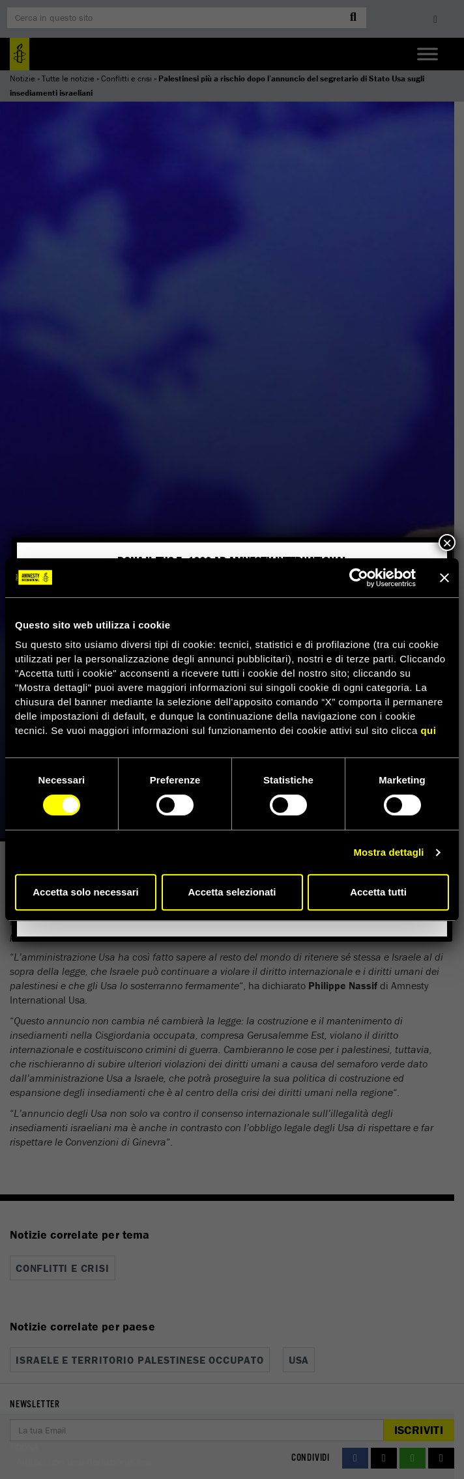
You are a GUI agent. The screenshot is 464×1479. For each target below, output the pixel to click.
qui (428, 730)
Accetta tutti (378, 891)
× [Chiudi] (447, 542)
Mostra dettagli (388, 852)
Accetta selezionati (232, 891)
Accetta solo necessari (86, 891)
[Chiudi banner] (444, 577)
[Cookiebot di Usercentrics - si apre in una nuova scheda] (359, 577)
